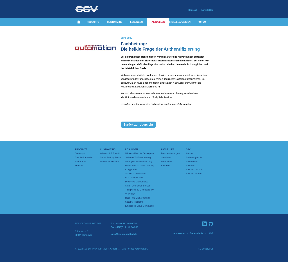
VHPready (130, 194)
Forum (202, 22)
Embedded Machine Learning (139, 165)
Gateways (80, 153)
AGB (210, 233)
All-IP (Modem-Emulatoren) (138, 161)
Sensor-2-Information (135, 173)
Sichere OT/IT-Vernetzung (138, 157)
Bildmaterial (166, 161)
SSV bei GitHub (193, 173)
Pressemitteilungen (170, 153)
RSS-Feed (166, 165)
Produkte (93, 22)
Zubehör (79, 165)
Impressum (179, 233)
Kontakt (192, 10)
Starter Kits (80, 161)
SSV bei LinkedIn (194, 169)
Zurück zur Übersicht (138, 124)
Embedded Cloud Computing (139, 206)
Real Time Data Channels (137, 198)
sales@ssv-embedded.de (124, 234)
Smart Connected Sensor (137, 185)
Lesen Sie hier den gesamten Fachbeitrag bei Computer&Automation (156, 104)
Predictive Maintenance (136, 181)
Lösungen (136, 22)
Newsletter (207, 10)
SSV (188, 149)
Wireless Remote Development (140, 153)
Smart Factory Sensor (111, 157)
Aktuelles (158, 22)
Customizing (115, 22)
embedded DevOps (109, 161)
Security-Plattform (134, 202)
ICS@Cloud (131, 169)
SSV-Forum (191, 161)
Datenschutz (196, 233)
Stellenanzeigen (180, 22)
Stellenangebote (194, 157)
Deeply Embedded (84, 157)
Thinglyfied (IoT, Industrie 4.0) (139, 189)
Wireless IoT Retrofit (110, 153)
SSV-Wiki (190, 165)
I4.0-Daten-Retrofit (134, 177)
